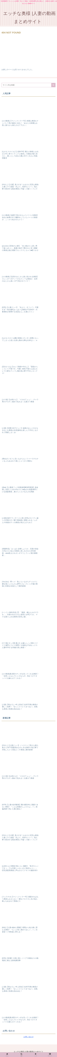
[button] (53, 85)
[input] (28, 85)
